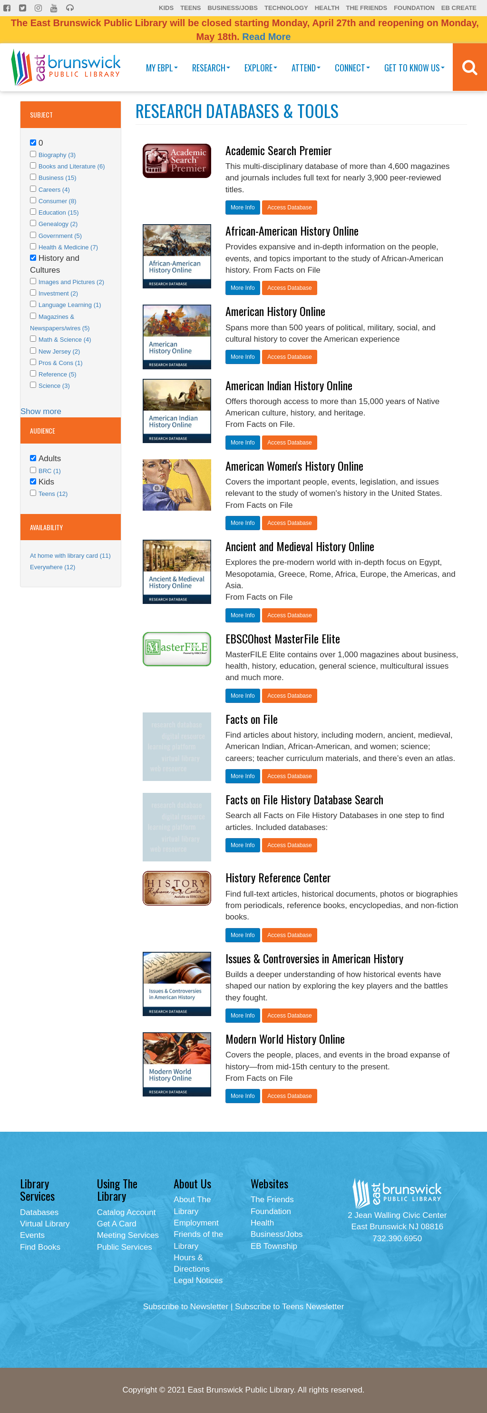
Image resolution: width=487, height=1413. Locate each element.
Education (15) (59, 212)
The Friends (366, 7)
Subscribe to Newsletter (186, 1306)
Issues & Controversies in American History (314, 958)
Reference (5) (57, 374)
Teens (190, 7)
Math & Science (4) (65, 339)
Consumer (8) (57, 201)
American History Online (275, 310)
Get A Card (116, 1223)
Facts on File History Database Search (304, 799)
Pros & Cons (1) (60, 362)
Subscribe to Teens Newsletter (289, 1306)
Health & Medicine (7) (68, 247)
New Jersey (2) (59, 351)
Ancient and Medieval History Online (299, 545)
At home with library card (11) (70, 555)
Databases (39, 1212)
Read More (266, 36)
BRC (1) (50, 470)
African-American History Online (292, 230)
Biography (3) (57, 154)
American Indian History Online (288, 385)
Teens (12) (53, 493)
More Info (243, 207)
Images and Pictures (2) (71, 282)
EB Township (274, 1246)
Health (327, 7)
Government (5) (60, 235)
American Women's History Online (294, 465)
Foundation (414, 7)
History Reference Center (278, 877)
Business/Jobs (232, 7)
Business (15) (57, 177)
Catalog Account (126, 1212)
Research (211, 67)
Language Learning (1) (70, 304)
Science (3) (54, 385)
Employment (196, 1222)
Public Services (124, 1247)
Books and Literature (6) (72, 166)
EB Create (459, 7)
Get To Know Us (414, 67)
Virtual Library (45, 1223)
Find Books (40, 1247)
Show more (40, 411)
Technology (286, 7)
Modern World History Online (285, 1038)
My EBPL (162, 67)
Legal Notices (198, 1280)
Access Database (289, 207)
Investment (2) (58, 293)
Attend (306, 67)
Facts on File (251, 718)
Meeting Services (128, 1235)
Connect (352, 67)
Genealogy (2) (58, 223)
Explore (260, 67)
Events (32, 1235)
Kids (166, 7)
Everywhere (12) (52, 567)
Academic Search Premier (278, 149)
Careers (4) (54, 189)
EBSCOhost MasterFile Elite (282, 638)
